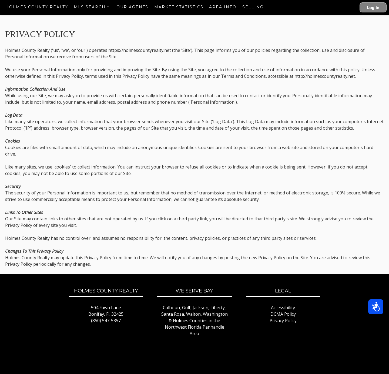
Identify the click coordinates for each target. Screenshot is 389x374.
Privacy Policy (283, 321)
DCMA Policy (283, 314)
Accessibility (283, 308)
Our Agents (132, 7)
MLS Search (90, 7)
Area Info (222, 7)
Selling (253, 7)
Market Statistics (178, 7)
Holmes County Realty (36, 7)
